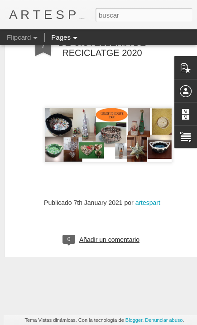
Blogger (133, 320)
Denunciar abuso (164, 320)
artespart (147, 168)
